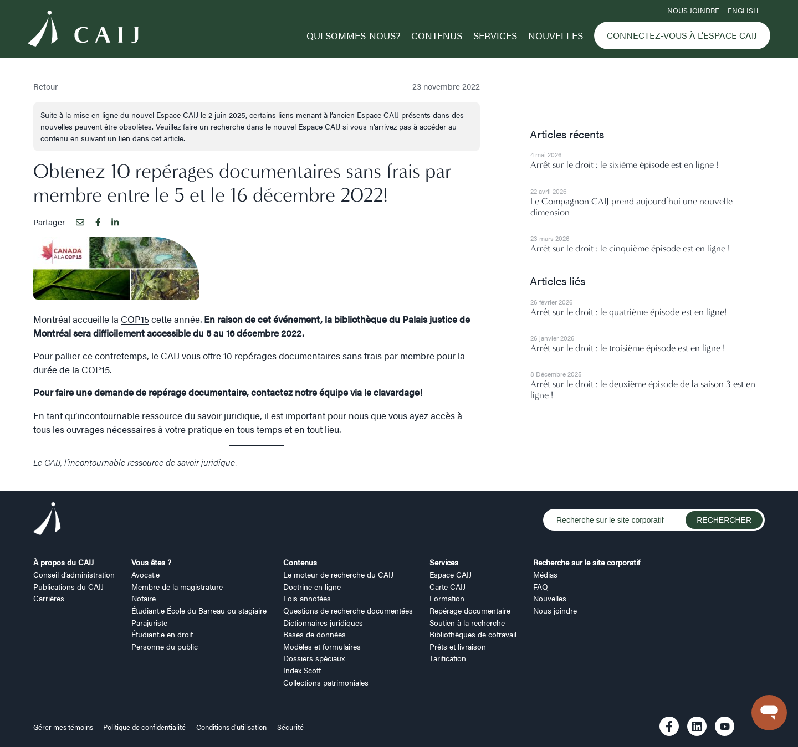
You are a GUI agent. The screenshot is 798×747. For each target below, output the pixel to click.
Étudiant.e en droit (162, 634)
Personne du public (164, 646)
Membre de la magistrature (177, 586)
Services (495, 35)
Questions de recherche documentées (348, 610)
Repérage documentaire (469, 610)
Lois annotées (307, 598)
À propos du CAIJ (63, 562)
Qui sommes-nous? (353, 35)
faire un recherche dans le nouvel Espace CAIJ (261, 126)
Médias (545, 574)
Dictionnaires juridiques (323, 622)
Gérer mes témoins (64, 727)
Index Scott (302, 670)
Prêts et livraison (457, 646)
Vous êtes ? (151, 562)
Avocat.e (145, 574)
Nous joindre (693, 11)
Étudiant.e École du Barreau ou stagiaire (199, 610)
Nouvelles (555, 35)
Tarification (447, 657)
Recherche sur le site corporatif (586, 562)
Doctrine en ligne (312, 586)
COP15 (135, 319)
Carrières (48, 598)
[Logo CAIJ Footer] (47, 520)
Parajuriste (149, 622)
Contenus (436, 35)
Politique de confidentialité (144, 727)
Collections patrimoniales (326, 682)
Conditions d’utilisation (231, 727)
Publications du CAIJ (68, 586)
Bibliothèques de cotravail (472, 634)
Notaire (143, 598)
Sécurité (290, 727)
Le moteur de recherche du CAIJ (338, 574)
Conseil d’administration (74, 574)
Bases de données (314, 634)
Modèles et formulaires (322, 646)
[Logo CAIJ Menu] (83, 30)
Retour (45, 86)
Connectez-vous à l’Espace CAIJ (682, 35)
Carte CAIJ (447, 586)
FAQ (540, 586)
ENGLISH (743, 11)
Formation (446, 598)
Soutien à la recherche (467, 622)
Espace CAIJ (450, 574)
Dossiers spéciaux (314, 657)
